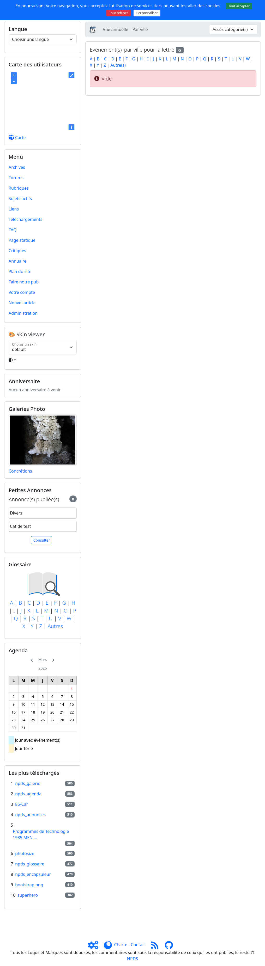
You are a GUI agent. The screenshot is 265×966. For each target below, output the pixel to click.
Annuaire (17, 261)
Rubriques (19, 188)
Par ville (140, 29)
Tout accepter (239, 6)
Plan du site (20, 271)
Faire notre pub (24, 282)
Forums (16, 178)
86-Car (21, 804)
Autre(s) (117, 65)
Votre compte (22, 292)
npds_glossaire (29, 864)
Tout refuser (118, 12)
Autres (55, 626)
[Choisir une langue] (43, 39)
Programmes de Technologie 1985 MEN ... (41, 834)
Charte (120, 945)
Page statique (22, 240)
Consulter (41, 540)
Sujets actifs (20, 198)
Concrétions (20, 471)
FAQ (12, 230)
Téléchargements (25, 219)
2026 (43, 668)
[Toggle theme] (43, 360)
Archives (17, 167)
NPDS (132, 959)
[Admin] (95, 945)
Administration (23, 313)
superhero (27, 895)
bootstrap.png (29, 885)
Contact (138, 945)
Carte (17, 137)
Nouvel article (22, 303)
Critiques (17, 250)
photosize (24, 853)
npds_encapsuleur (33, 874)
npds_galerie (27, 783)
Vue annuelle (115, 29)
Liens (14, 209)
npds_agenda (28, 794)
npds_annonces (30, 815)
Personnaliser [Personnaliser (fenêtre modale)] (147, 12)
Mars (42, 659)
